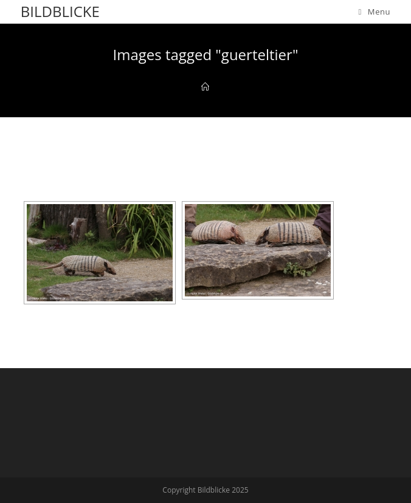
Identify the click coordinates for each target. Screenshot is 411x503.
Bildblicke (60, 11)
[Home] (205, 86)
